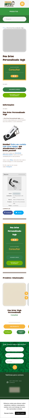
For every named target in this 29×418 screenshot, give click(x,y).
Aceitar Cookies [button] (20, 413)
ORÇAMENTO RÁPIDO (14, 89)
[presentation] (26, 293)
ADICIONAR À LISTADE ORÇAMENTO (15, 95)
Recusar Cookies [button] (8, 413)
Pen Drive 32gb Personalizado (14, 311)
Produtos (14, 11)
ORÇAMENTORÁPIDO (21, 332)
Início (4, 28)
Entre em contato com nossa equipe (14, 145)
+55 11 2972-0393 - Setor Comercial (15, 381)
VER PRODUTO (14, 326)
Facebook (7, 212)
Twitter (19, 212)
